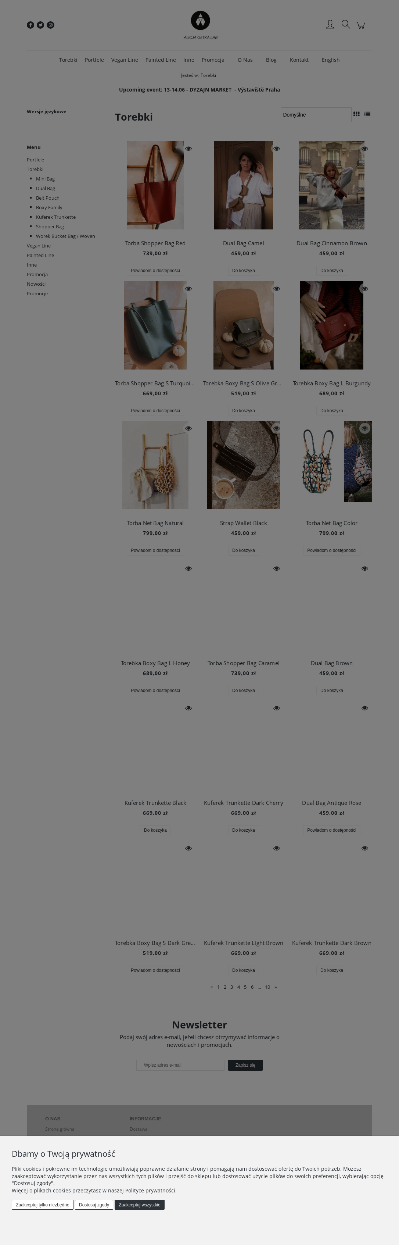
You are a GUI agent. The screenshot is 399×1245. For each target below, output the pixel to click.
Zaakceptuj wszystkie (139, 1204)
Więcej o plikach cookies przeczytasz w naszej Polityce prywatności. (94, 1190)
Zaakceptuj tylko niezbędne (42, 1204)
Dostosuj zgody (94, 1204)
